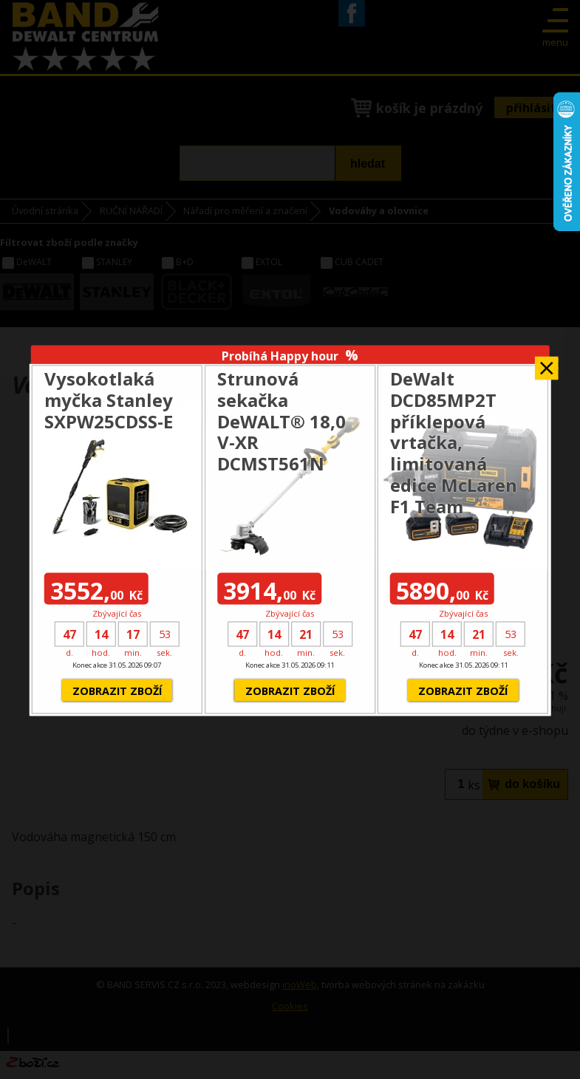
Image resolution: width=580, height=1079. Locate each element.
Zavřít (547, 363)
